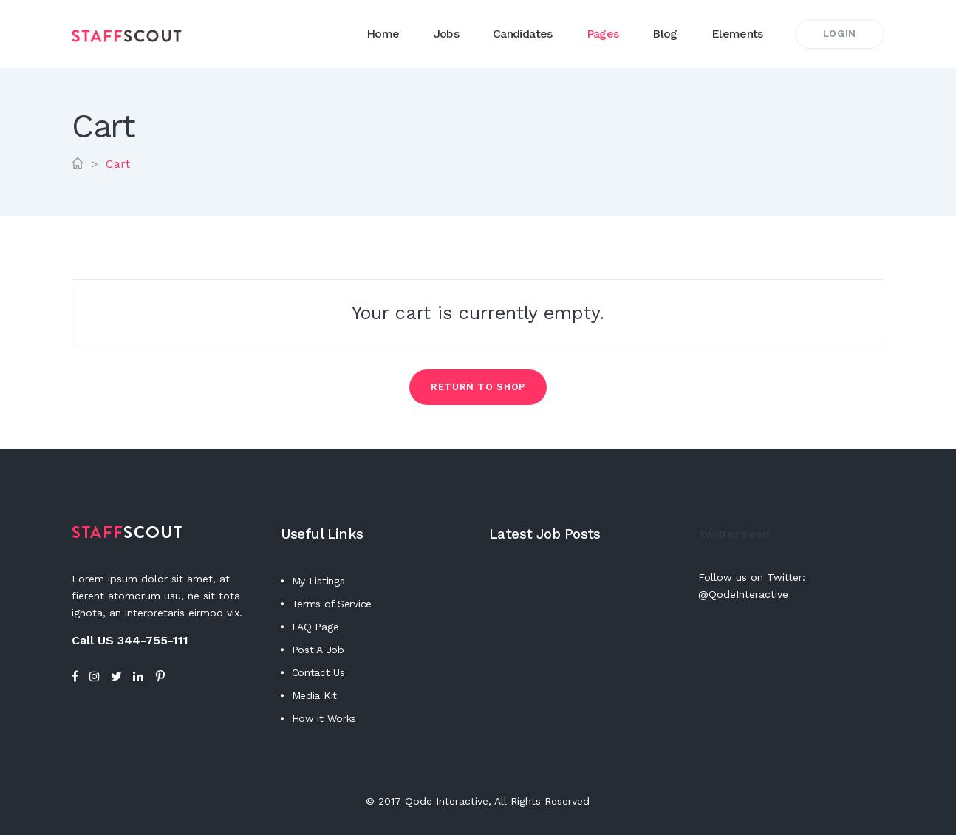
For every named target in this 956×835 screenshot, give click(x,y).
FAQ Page (315, 627)
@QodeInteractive (743, 594)
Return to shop (478, 386)
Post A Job (318, 649)
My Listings (318, 581)
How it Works (324, 718)
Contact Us (318, 672)
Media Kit (314, 695)
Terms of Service (332, 604)
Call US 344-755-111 (130, 640)
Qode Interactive (446, 801)
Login (839, 33)
